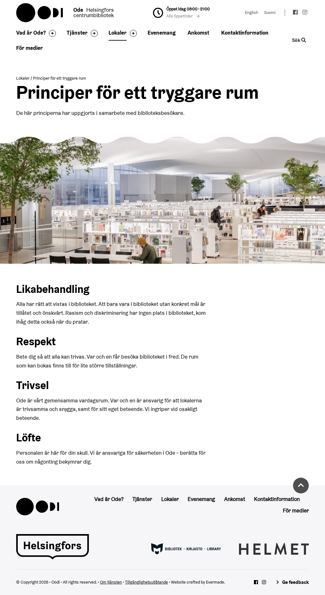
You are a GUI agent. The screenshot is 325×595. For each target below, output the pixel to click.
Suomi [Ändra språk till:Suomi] (269, 12)
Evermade (215, 582)
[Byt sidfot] (51, 33)
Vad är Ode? (31, 32)
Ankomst (198, 32)
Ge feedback (295, 582)
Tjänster (77, 32)
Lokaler (118, 32)
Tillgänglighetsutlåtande (146, 582)
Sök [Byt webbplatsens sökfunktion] (299, 40)
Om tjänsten (111, 582)
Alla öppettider (183, 16)
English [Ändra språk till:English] (251, 12)
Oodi (40, 12)
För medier (29, 47)
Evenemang (162, 32)
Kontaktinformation (245, 32)
